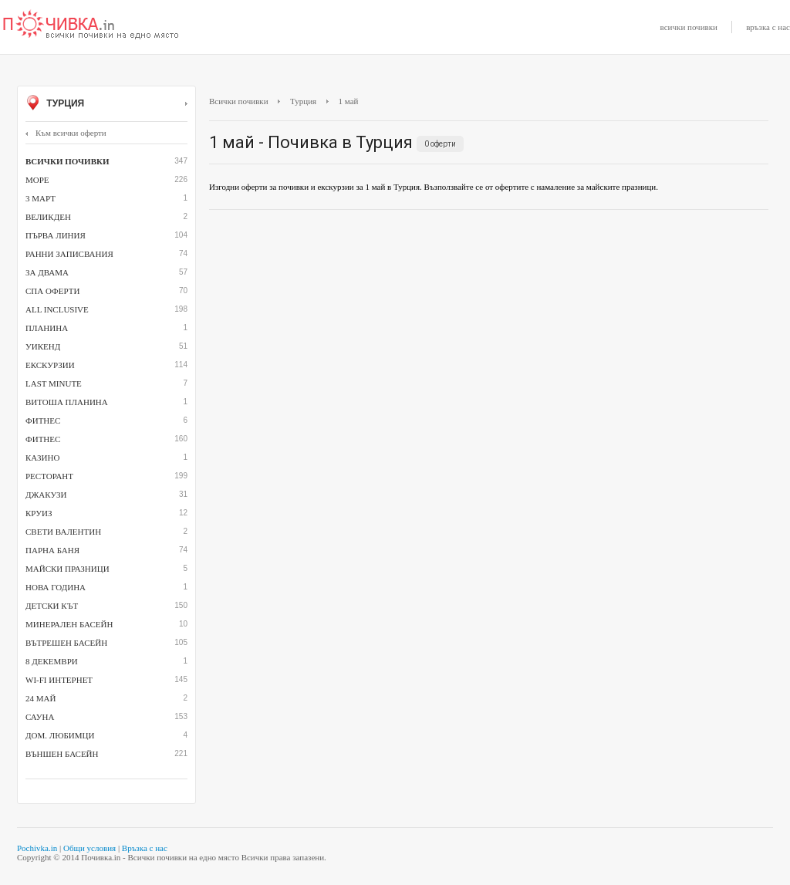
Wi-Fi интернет (59, 679)
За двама (47, 272)
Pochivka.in (37, 848)
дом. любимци (59, 735)
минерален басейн (69, 624)
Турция (106, 104)
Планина (46, 328)
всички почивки (688, 27)
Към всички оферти (65, 132)
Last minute (53, 383)
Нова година (55, 587)
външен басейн (61, 753)
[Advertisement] (488, 333)
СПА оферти (52, 291)
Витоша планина (66, 402)
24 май (40, 698)
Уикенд (42, 346)
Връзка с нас (144, 848)
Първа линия (55, 235)
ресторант (49, 476)
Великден (48, 216)
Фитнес (42, 439)
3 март (40, 198)
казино (42, 457)
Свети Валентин (63, 531)
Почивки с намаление (91, 25)
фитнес (42, 420)
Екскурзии (50, 365)
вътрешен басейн (66, 642)
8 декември (51, 661)
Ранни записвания (69, 253)
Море (37, 179)
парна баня (52, 550)
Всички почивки (238, 101)
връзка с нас (768, 27)
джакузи (46, 494)
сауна (39, 716)
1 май (349, 101)
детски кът (51, 605)
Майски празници (67, 568)
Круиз (38, 513)
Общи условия (89, 848)
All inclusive (57, 309)
